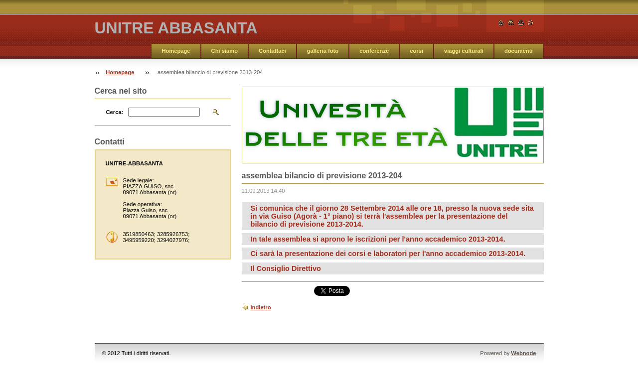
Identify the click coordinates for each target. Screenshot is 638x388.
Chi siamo (224, 51)
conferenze (374, 51)
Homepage (175, 51)
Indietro (261, 307)
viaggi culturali (463, 51)
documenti (518, 51)
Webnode (523, 353)
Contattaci (272, 51)
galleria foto (322, 51)
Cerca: (115, 112)
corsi (416, 51)
